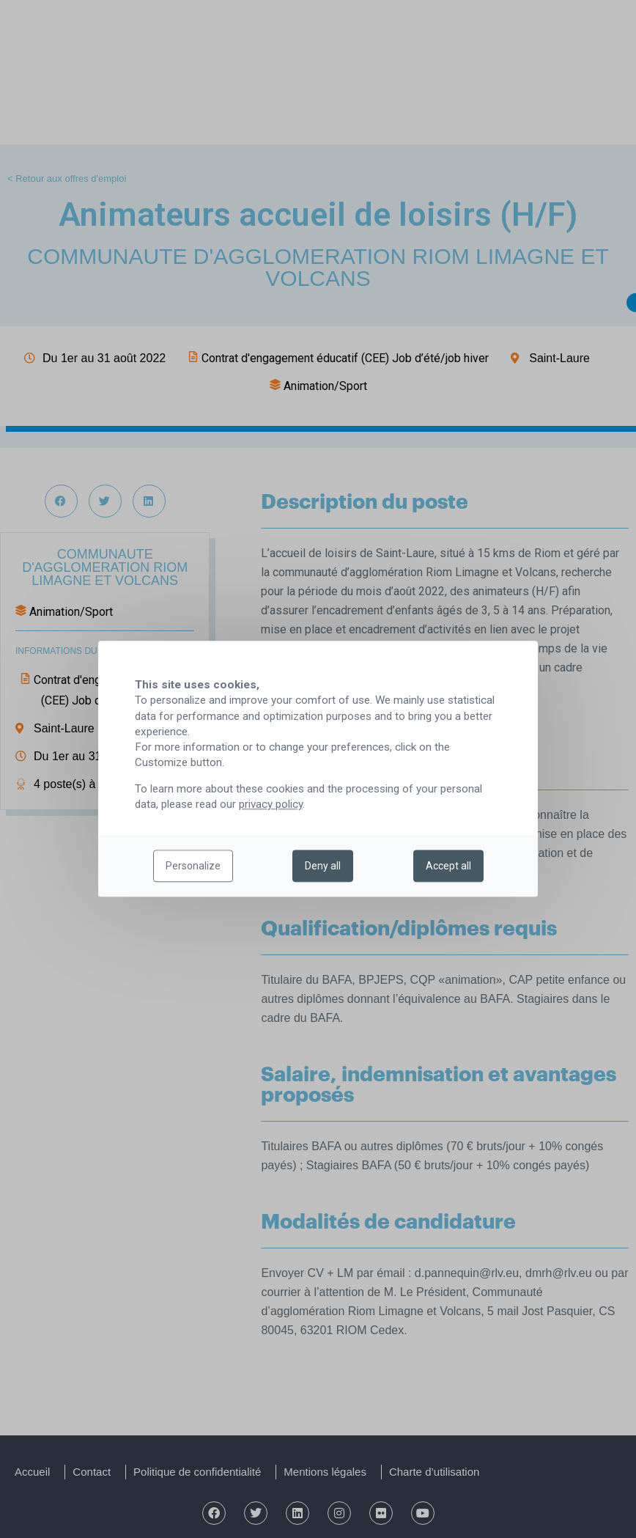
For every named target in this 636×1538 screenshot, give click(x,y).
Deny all (323, 866)
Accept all (448, 866)
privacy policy (271, 805)
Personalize (193, 866)
